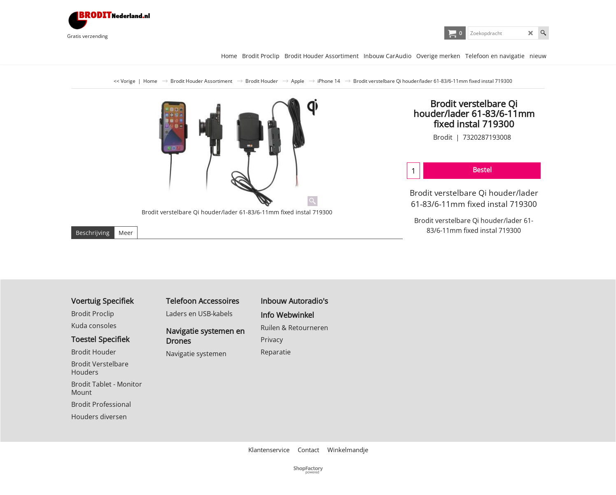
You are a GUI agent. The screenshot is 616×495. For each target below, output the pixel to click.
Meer (126, 233)
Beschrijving (93, 233)
